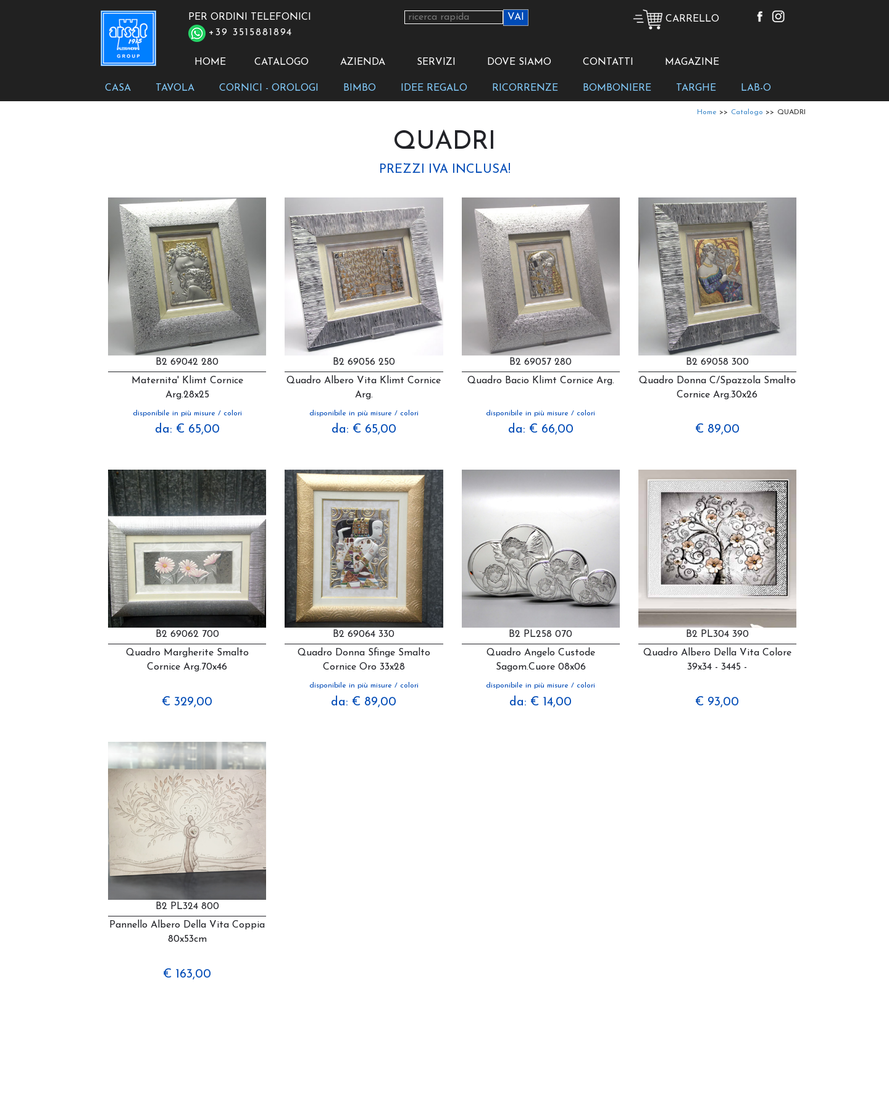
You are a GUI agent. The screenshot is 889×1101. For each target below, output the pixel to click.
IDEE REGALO (434, 88)
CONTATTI (608, 62)
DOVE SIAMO (519, 62)
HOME (210, 62)
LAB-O (756, 88)
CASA (118, 88)
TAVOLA (175, 88)
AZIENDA (362, 62)
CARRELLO (676, 19)
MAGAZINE (692, 62)
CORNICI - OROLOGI (269, 88)
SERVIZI (436, 62)
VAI (515, 17)
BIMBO (359, 88)
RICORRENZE (525, 88)
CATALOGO (281, 62)
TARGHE (696, 88)
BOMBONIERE (617, 88)
